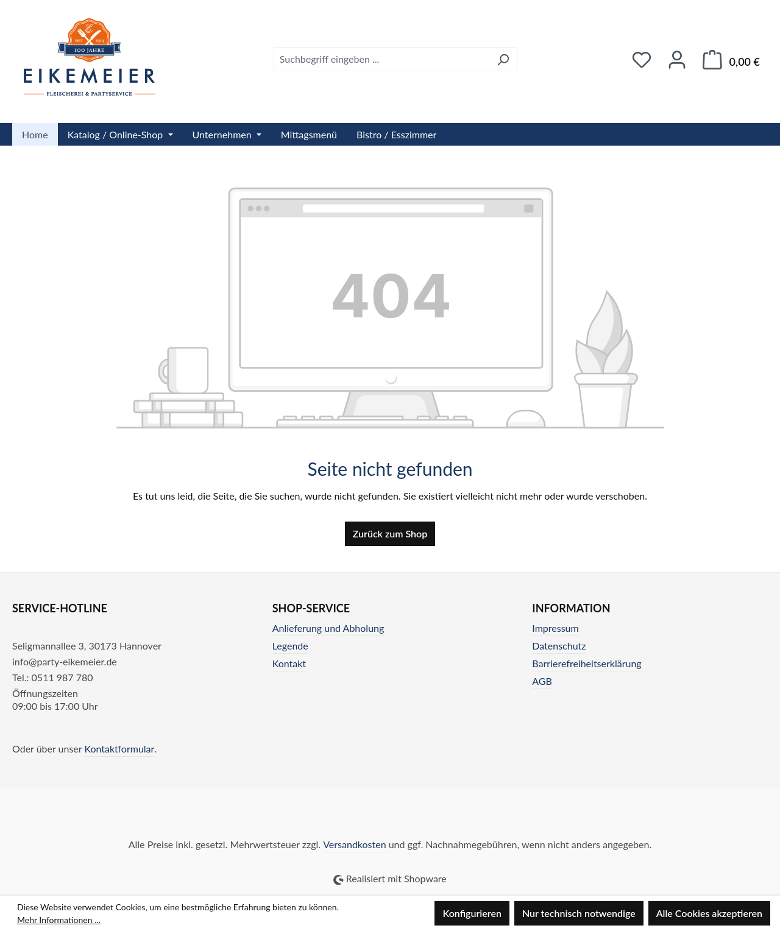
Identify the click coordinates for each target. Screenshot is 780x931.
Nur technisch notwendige (579, 913)
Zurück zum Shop (390, 533)
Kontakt (289, 663)
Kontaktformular (119, 748)
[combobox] (381, 59)
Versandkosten (354, 844)
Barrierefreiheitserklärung (586, 663)
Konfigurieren (471, 913)
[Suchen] (503, 59)
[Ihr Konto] (677, 59)
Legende (290, 645)
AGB (542, 681)
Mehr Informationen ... (59, 920)
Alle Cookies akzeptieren (709, 913)
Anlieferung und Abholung (328, 628)
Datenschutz (559, 645)
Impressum (555, 628)
